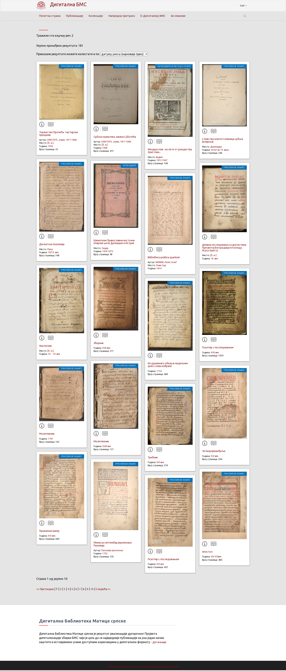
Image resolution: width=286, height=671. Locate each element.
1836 (50, 147)
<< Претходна (46, 589)
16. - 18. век (54, 354)
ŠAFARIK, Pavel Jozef (166, 263)
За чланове (181, 16)
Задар (105, 249)
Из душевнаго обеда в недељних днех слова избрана (168, 365)
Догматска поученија (51, 244)
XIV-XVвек (216, 557)
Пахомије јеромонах (112, 551)
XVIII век (106, 447)
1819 (159, 269)
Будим (159, 158)
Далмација (216, 147)
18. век (214, 259)
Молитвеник (47, 434)
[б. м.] (50, 144)
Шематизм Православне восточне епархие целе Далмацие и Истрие (114, 242)
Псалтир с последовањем (163, 559)
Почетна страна (50, 16)
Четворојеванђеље (213, 451)
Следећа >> (108, 589)
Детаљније (160, 642)
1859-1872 (107, 252)
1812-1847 (161, 161)
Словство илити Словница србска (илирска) (222, 141)
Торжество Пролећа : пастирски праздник (58, 134)
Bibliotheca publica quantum (164, 258)
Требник (153, 458)
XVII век (106, 348)
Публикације (75, 16)
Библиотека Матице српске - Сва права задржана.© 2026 (143, 667)
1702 (104, 554)
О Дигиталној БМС (154, 16)
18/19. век (53, 253)
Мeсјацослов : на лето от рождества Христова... (170, 151)
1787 (50, 439)
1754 (159, 372)
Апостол (207, 552)
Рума (50, 250)
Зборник (99, 343)
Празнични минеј (49, 531)
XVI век (51, 536)
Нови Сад (161, 266)
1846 (104, 148)
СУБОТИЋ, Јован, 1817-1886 (62, 140)
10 (95, 589)
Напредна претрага (122, 16)
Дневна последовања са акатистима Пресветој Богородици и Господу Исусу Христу (224, 248)
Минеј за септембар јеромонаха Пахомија (113, 545)
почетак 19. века (220, 150)
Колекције (97, 16)
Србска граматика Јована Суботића (115, 137)
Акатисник (45, 346)
